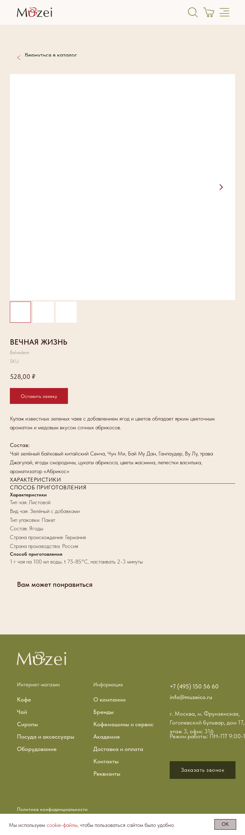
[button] (202, 770)
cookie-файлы (61, 825)
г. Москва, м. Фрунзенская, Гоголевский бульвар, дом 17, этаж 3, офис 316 (207, 722)
